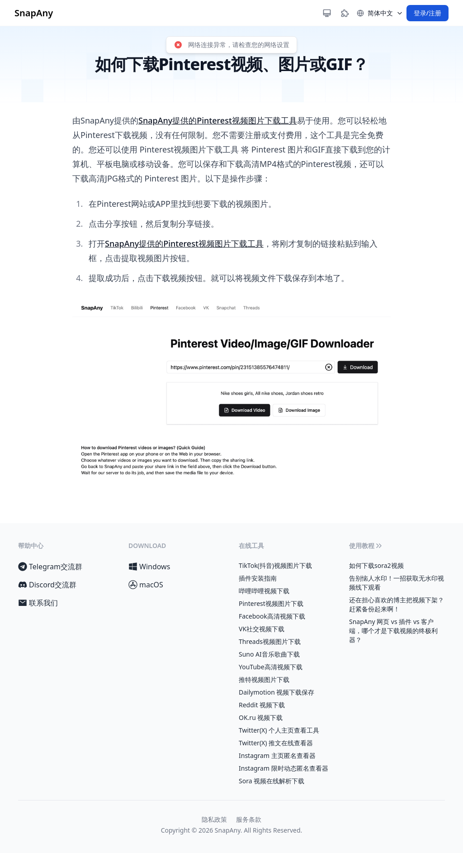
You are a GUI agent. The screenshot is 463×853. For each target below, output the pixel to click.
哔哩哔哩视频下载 (264, 590)
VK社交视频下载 (261, 628)
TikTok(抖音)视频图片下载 (275, 565)
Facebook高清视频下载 (272, 616)
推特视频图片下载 (264, 679)
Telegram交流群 (50, 567)
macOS (145, 585)
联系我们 (38, 603)
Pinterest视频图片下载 (271, 603)
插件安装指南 (258, 578)
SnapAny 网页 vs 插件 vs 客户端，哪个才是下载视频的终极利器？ (393, 630)
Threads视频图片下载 (270, 641)
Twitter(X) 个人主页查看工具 (279, 730)
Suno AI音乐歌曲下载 (269, 654)
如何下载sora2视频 (376, 565)
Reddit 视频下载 (262, 705)
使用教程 (366, 545)
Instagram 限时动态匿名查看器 (283, 768)
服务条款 (248, 819)
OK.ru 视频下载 (261, 717)
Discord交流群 (47, 585)
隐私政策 (214, 819)
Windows (149, 567)
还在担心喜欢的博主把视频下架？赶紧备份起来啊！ (396, 604)
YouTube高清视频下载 (270, 666)
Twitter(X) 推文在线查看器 (276, 743)
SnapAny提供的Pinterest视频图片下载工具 (217, 120)
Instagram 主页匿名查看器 (277, 755)
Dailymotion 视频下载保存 (276, 692)
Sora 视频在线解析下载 (271, 781)
